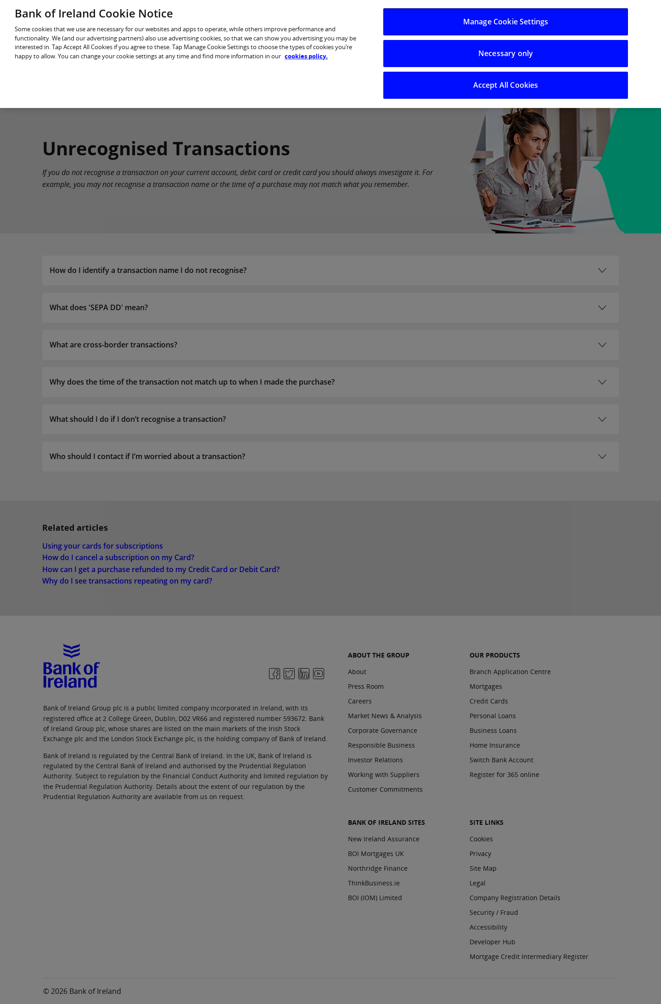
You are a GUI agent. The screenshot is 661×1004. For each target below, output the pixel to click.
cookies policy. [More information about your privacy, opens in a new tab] (306, 50)
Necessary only (505, 47)
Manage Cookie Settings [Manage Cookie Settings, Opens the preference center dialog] (506, 16)
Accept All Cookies (505, 79)
